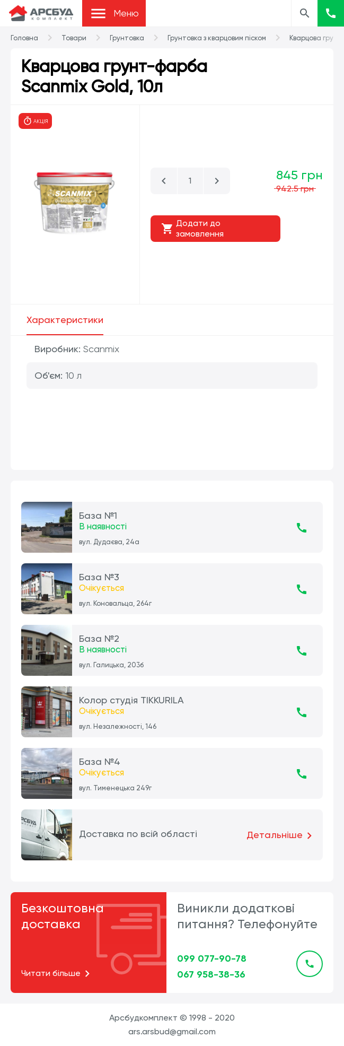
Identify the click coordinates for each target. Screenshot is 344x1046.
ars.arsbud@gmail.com (172, 1031)
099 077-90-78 (211, 958)
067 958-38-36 (211, 974)
